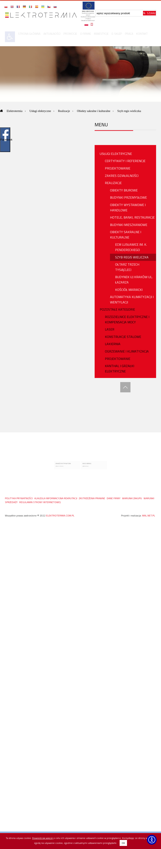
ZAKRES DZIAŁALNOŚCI (121, 175)
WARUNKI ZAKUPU (132, 498)
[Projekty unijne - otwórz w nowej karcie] (88, 15)
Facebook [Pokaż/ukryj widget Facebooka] (5, 139)
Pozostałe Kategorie (117, 309)
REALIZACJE (113, 182)
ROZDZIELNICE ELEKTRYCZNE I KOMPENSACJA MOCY (127, 319)
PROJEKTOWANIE (117, 168)
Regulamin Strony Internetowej (40, 501)
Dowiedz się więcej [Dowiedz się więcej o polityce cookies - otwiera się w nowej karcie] (42, 838)
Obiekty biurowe (124, 190)
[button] (6, 6)
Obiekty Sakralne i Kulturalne (125, 234)
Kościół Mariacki (129, 289)
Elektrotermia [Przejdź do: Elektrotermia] (15, 111)
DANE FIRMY (114, 498)
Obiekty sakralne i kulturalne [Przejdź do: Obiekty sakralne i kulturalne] (94, 111)
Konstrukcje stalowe (123, 336)
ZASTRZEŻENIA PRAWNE (92, 498)
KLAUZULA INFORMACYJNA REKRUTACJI (56, 498)
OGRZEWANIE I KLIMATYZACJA (127, 351)
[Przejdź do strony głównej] (42, 15)
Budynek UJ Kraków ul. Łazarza (134, 279)
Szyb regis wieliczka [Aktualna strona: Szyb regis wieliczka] (129, 111)
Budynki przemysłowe (128, 197)
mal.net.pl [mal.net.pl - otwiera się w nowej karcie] (148, 515)
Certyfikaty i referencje (125, 160)
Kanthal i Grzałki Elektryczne (119, 368)
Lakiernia (112, 343)
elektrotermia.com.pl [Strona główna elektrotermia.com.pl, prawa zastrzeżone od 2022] (60, 515)
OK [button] (123, 843)
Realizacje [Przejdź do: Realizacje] (64, 111)
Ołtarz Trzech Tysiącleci (127, 267)
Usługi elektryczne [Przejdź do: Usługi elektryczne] (40, 111)
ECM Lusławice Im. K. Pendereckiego (131, 247)
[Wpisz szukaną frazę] (119, 13)
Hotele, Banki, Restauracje (132, 217)
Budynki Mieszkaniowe (128, 224)
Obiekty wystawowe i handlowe (128, 207)
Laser (109, 329)
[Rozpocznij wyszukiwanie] (149, 13)
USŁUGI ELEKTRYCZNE (116, 153)
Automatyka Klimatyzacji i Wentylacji (132, 299)
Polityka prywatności (19, 498)
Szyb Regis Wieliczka (132, 257)
